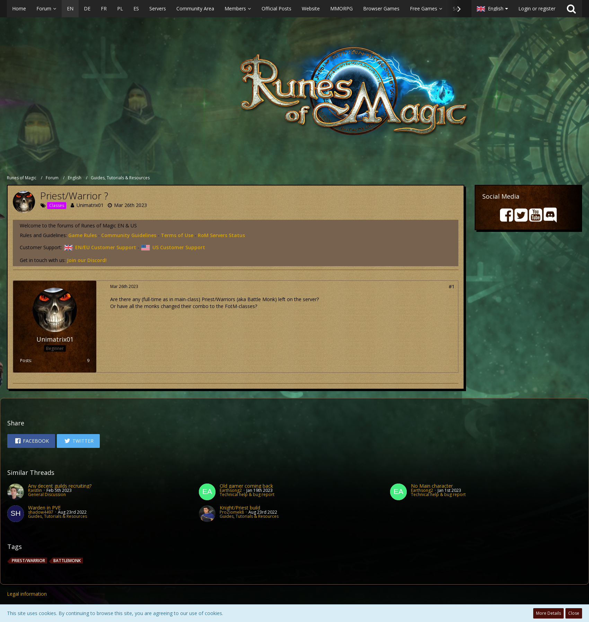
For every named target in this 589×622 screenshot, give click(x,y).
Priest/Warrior (28, 561)
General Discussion (47, 494)
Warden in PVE (44, 507)
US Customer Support (173, 247)
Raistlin (35, 490)
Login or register (536, 8)
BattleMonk (67, 561)
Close (573, 613)
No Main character (432, 486)
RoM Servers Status (221, 235)
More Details (548, 613)
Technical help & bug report (247, 494)
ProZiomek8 (232, 512)
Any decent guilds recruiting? (59, 486)
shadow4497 (40, 512)
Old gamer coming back (246, 486)
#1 (452, 286)
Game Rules (82, 235)
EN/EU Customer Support (99, 247)
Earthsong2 (231, 490)
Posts (25, 360)
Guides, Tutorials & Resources (57, 516)
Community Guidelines (128, 235)
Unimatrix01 (90, 205)
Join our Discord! (87, 260)
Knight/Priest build (240, 507)
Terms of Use (177, 235)
